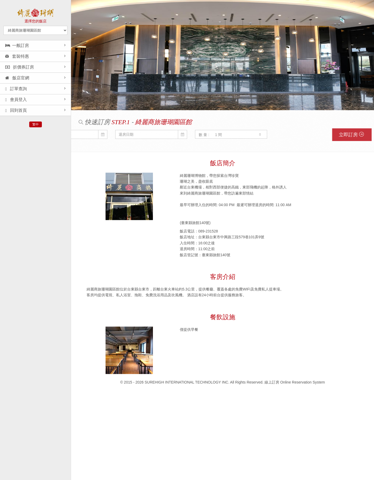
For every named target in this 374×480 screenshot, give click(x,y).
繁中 (35, 124)
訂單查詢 (16, 88)
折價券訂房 (19, 67)
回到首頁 (16, 110)
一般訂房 (17, 45)
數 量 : (171, 135)
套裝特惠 (17, 56)
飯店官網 (17, 78)
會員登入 (16, 99)
